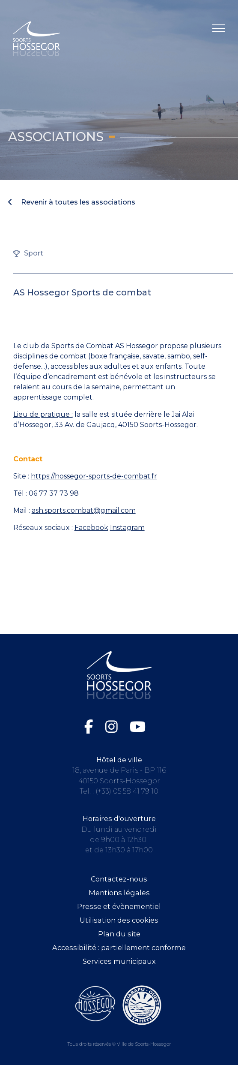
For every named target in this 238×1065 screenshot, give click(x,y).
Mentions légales (119, 892)
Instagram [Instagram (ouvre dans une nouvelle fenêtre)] (127, 527)
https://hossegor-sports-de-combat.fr (94, 476)
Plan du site (119, 934)
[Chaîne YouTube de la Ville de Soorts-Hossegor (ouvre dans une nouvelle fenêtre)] (138, 726)
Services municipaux (119, 961)
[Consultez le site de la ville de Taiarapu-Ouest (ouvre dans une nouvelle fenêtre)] (141, 1004)
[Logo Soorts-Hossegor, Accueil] (36, 38)
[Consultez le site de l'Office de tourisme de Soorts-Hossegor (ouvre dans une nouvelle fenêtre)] (95, 1003)
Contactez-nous (119, 879)
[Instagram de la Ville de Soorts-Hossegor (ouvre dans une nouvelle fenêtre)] (113, 726)
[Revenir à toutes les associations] (118, 202)
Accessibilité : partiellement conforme (119, 947)
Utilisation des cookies (119, 920)
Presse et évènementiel (119, 906)
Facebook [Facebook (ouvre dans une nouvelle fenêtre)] (91, 527)
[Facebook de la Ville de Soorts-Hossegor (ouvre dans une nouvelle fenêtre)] (90, 726)
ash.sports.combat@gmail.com (84, 510)
